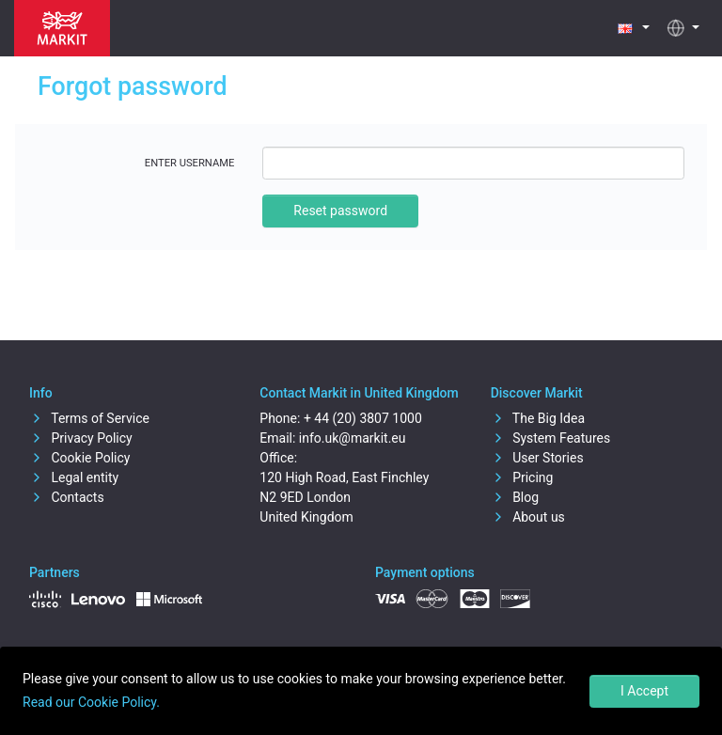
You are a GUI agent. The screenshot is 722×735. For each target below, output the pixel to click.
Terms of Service (89, 418)
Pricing (522, 477)
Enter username (190, 163)
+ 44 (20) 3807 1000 (363, 418)
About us (528, 516)
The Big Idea (538, 418)
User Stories (537, 457)
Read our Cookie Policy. (91, 702)
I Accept (644, 690)
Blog (515, 497)
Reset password (340, 210)
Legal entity (73, 477)
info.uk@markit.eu (352, 438)
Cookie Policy (79, 457)
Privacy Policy (81, 438)
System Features (551, 438)
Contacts (66, 497)
